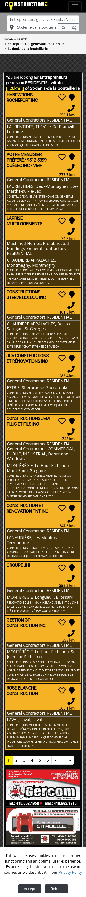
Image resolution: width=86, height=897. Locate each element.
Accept (30, 888)
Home (8, 39)
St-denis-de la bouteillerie (28, 48)
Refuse (56, 888)
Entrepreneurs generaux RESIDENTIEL (37, 44)
